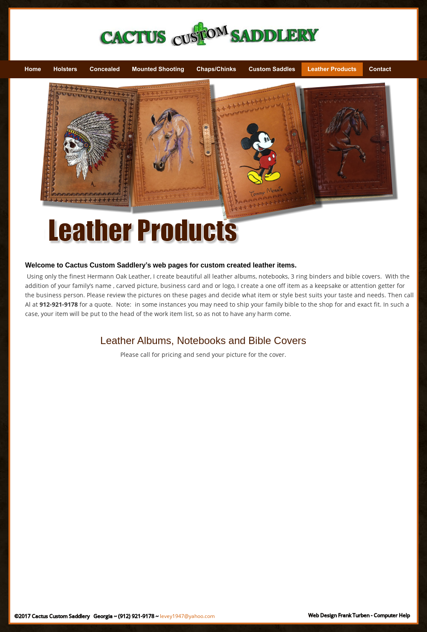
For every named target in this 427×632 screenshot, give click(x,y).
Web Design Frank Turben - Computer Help (359, 615)
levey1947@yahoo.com (187, 616)
